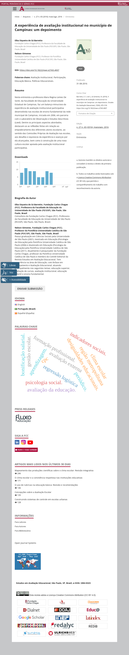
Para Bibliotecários (23, 530)
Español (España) (26, 313)
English (21, 304)
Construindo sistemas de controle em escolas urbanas (41, 499)
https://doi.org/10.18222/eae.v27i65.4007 (39, 70)
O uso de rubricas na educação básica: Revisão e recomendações (46, 485)
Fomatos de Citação (87, 113)
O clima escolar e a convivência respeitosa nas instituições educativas (48, 477)
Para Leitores (20, 522)
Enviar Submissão (30, 288)
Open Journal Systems (25, 543)
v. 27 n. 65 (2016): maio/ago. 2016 (48, 16)
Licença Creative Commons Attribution (94, 177)
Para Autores (20, 526)
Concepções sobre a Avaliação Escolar (33, 492)
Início (17, 16)
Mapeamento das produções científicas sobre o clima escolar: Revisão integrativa (54, 470)
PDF (80, 68)
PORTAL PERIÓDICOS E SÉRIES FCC (17, 3)
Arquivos (27, 16)
